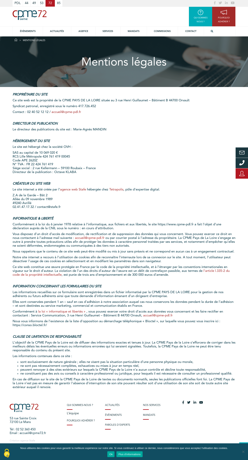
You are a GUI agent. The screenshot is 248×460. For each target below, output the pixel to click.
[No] (243, 452)
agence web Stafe (73, 189)
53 (41, 3)
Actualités (57, 31)
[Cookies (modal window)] (7, 453)
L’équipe (73, 413)
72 (50, 3)
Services (107, 31)
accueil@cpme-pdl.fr (66, 112)
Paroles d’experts (117, 425)
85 (58, 3)
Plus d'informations (129, 454)
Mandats (134, 31)
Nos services (151, 405)
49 (34, 3)
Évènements (28, 31)
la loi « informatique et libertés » (62, 311)
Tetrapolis (116, 189)
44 (26, 3)
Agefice (83, 31)
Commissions (162, 31)
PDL (18, 3)
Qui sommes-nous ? (80, 405)
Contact (190, 31)
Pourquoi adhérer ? (81, 421)
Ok (111, 454)
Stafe (32, 440)
